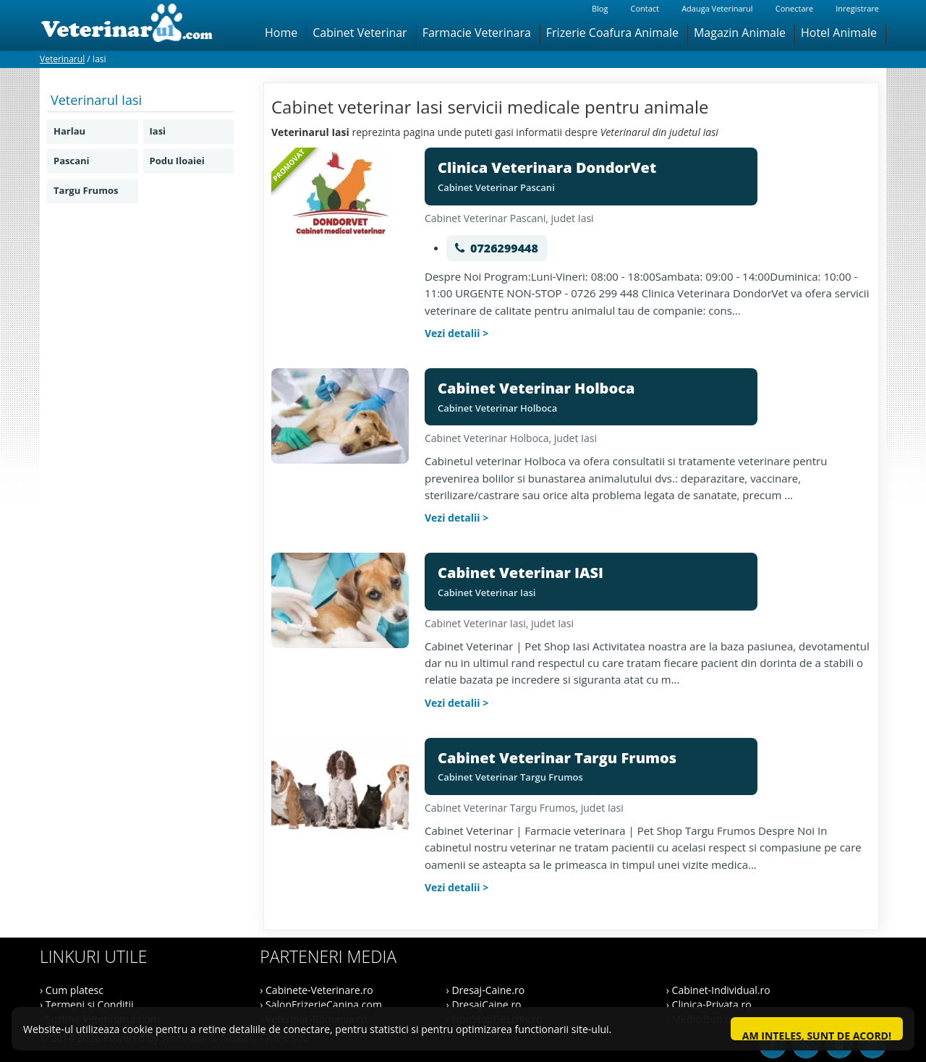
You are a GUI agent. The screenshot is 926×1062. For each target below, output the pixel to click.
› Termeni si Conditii (87, 1004)
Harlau (69, 130)
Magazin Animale (740, 33)
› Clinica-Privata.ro (709, 1004)
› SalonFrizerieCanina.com (321, 1004)
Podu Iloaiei (177, 160)
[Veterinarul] (133, 25)
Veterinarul (62, 59)
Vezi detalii (452, 333)
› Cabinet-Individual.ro (718, 990)
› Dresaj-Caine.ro (485, 990)
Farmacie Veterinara (476, 33)
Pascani (72, 160)
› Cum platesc (71, 990)
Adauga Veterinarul (716, 8)
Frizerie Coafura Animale (612, 33)
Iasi (158, 130)
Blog (600, 8)
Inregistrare (857, 8)
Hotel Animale (839, 33)
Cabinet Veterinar (360, 33)
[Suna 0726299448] (496, 248)
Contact (644, 8)
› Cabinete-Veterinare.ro (316, 990)
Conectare (794, 8)
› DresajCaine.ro (484, 1004)
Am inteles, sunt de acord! (816, 1034)
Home (281, 33)
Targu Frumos (86, 190)
